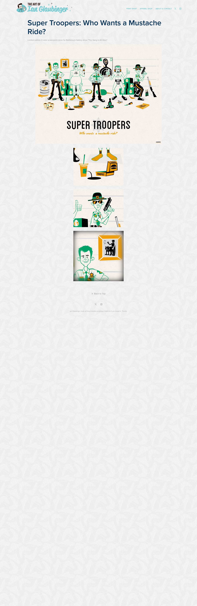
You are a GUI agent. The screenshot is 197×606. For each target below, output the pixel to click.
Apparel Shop (146, 8)
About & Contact (164, 8)
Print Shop (131, 8)
